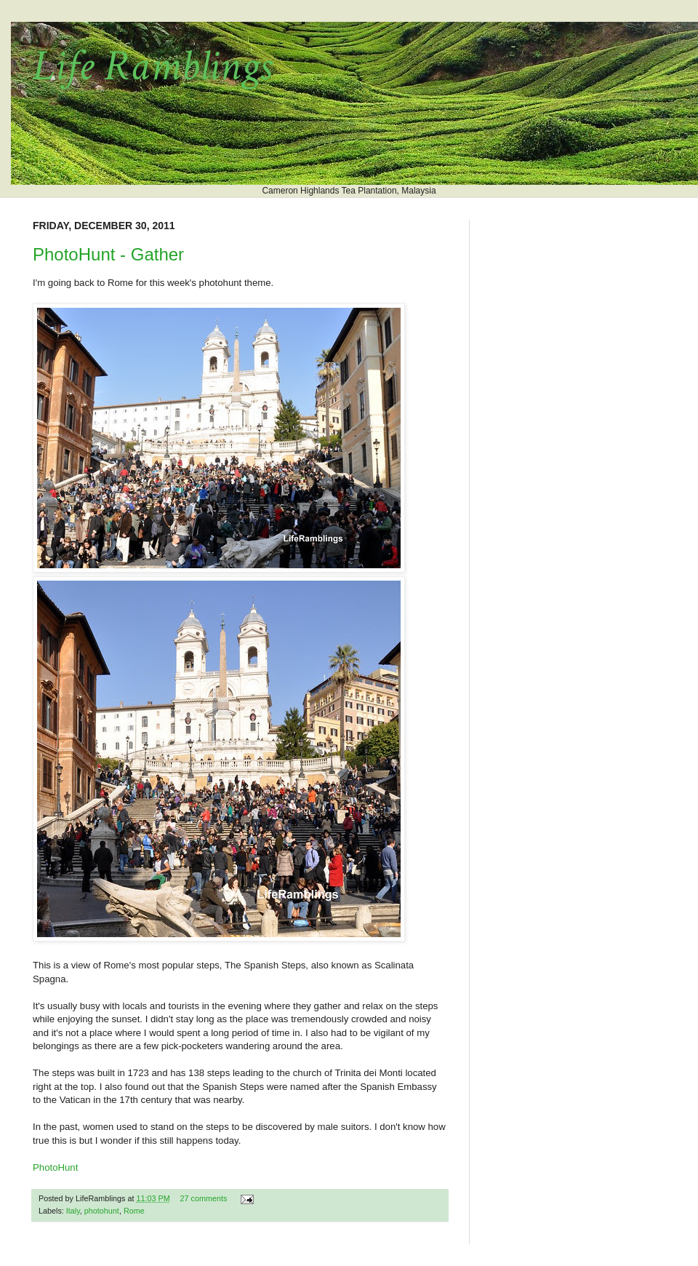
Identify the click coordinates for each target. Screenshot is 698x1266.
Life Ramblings (152, 66)
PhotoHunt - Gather (108, 254)
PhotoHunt (55, 1167)
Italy (73, 1210)
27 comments (203, 1198)
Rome (134, 1210)
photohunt (101, 1210)
